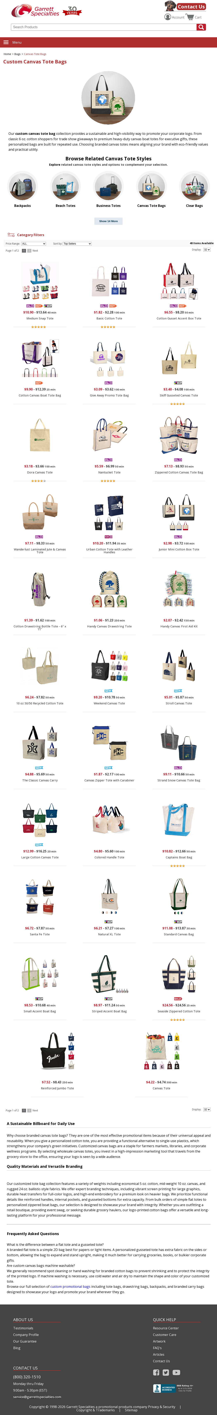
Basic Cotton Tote (109, 318)
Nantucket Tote (109, 472)
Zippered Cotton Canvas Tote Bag (179, 472)
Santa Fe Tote (40, 934)
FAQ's (157, 1348)
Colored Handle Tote (109, 857)
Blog (16, 1348)
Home (7, 54)
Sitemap (131, 1410)
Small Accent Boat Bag (40, 1011)
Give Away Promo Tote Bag (109, 395)
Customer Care (164, 1334)
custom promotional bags (70, 1286)
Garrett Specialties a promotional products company (106, 1407)
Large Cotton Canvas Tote (40, 857)
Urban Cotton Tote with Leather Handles (109, 550)
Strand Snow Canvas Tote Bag (179, 780)
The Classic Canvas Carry (40, 780)
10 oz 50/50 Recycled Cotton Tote (39, 703)
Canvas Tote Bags (35, 54)
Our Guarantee (25, 1341)
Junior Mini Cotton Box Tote (179, 549)
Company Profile (26, 1334)
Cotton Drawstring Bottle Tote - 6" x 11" (40, 627)
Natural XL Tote (109, 934)
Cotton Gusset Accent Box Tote (179, 318)
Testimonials (23, 1328)
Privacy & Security (161, 1407)
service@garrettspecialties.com (37, 1397)
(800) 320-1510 (27, 1377)
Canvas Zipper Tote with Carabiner (109, 780)
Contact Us (191, 6)
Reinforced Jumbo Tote (57, 1088)
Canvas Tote (161, 1088)
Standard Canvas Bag (179, 934)
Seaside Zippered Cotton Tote (179, 1011)
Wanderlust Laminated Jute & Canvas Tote (40, 550)
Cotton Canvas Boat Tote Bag (40, 395)
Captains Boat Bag (179, 857)
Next (35, 250)
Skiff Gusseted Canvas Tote (179, 395)
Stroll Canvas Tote (179, 703)
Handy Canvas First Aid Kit (179, 626)
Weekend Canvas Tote (109, 703)
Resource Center (166, 1328)
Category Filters (25, 235)
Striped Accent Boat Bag (109, 1011)
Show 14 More (108, 221)
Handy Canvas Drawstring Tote (109, 626)
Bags (17, 54)
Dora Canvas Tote (40, 472)
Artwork (159, 1341)
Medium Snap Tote (39, 318)
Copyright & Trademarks (95, 1410)
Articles (158, 1354)
